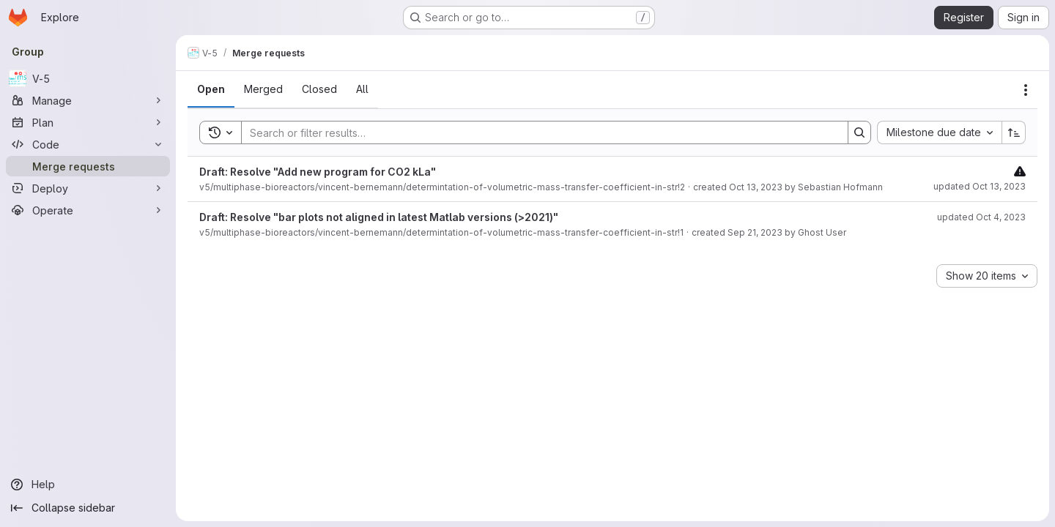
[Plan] (88, 122)
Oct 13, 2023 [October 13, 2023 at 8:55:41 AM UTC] (755, 187)
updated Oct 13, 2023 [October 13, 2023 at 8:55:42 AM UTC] (979, 186)
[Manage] (88, 100)
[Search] (537, 132)
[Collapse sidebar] (88, 508)
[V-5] (88, 78)
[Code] (88, 144)
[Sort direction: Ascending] (1014, 132)
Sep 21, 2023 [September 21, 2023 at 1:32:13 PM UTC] (755, 232)
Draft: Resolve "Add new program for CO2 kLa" (317, 171)
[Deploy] (88, 188)
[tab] (211, 89)
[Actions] (1025, 90)
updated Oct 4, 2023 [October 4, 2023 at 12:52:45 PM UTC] (981, 217)
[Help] (88, 484)
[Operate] (88, 210)
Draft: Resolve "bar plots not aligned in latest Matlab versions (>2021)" (378, 217)
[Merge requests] (88, 166)
